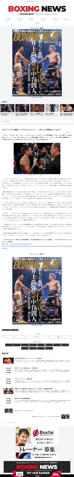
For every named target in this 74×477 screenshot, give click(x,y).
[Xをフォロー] (29, 345)
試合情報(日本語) (14, 329)
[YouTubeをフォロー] (38, 345)
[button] (71, 110)
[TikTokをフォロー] (41, 345)
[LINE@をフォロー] (44, 345)
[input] (37, 121)
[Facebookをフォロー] (32, 345)
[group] (7, 110)
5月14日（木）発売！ (37, 97)
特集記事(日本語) (6, 329)
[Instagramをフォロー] (35, 345)
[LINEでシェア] (37, 337)
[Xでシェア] (13, 337)
